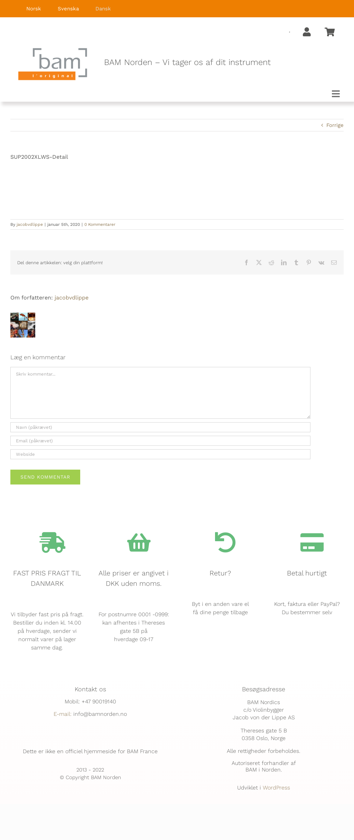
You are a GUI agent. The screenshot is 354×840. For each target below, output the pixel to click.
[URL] (160, 454)
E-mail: (63, 714)
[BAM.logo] (52, 50)
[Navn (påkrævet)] (160, 427)
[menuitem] (29, 9)
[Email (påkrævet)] (160, 441)
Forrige (335, 125)
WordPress (276, 787)
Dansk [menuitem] (103, 9)
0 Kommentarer (99, 224)
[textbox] (226, 62)
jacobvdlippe (30, 224)
